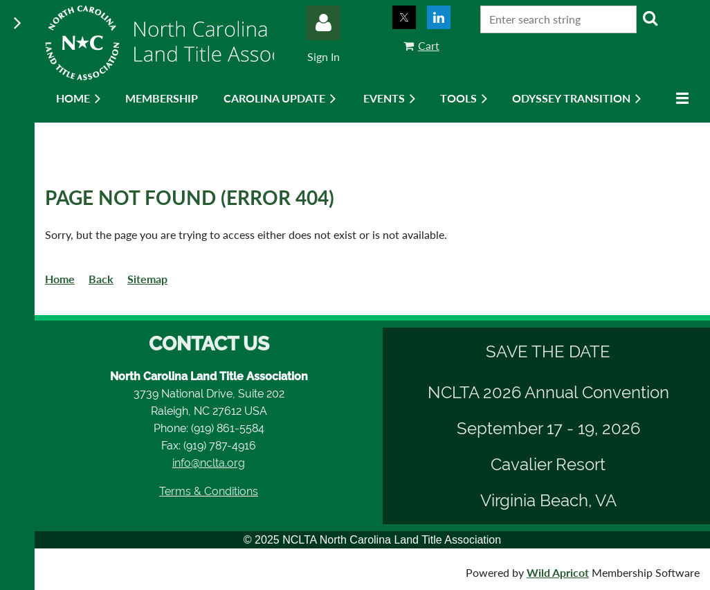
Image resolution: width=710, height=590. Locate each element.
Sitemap (147, 278)
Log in (323, 23)
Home (60, 278)
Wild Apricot (558, 572)
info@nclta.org (208, 463)
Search (649, 18)
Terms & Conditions (208, 491)
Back (101, 278)
